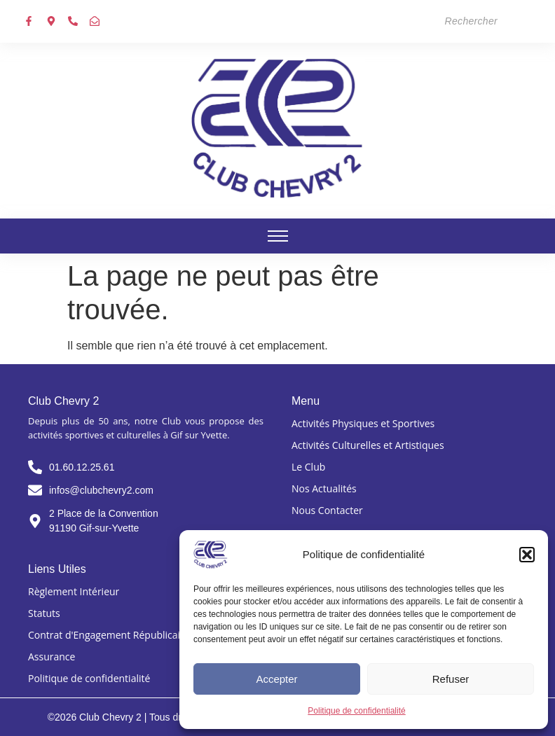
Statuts (44, 613)
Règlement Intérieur (73, 591)
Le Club (308, 466)
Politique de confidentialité (356, 711)
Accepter (276, 679)
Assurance (51, 656)
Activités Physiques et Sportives (363, 423)
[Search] (435, 21)
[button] (527, 555)
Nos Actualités (324, 488)
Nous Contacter (327, 510)
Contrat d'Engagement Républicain (107, 634)
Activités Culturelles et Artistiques (368, 445)
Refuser (451, 679)
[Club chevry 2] (277, 128)
